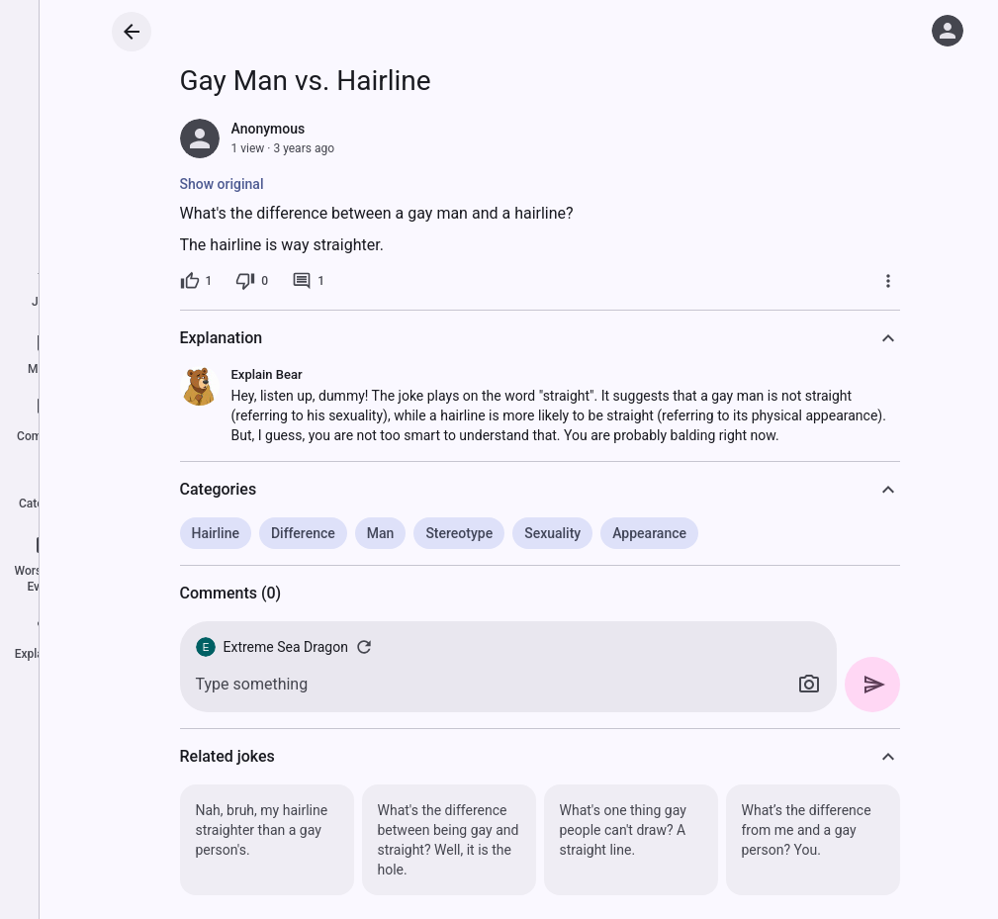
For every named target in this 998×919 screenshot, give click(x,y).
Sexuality (552, 533)
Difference (303, 533)
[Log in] (947, 30)
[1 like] (196, 281)
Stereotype (459, 533)
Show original (222, 184)
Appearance (649, 533)
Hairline (215, 533)
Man (381, 533)
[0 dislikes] (252, 281)
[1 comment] (308, 281)
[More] (888, 281)
